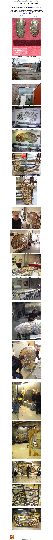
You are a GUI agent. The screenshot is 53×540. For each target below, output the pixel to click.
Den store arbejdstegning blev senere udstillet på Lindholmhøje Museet (26, 16)
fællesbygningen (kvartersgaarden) (35, 7)
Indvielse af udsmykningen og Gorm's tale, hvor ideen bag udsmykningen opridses (26, 15)
